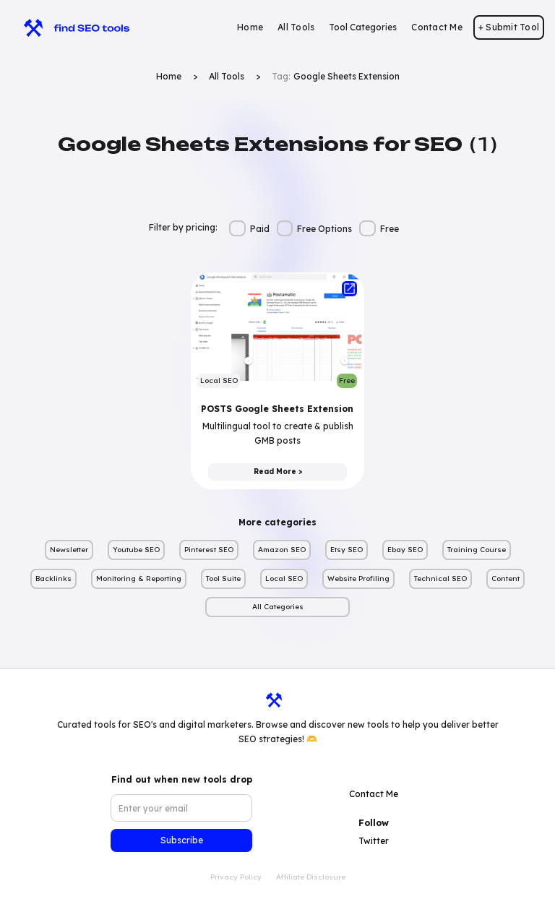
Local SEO (284, 578)
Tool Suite (223, 578)
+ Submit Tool (508, 27)
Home (250, 27)
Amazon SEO (282, 549)
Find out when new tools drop (181, 779)
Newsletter (69, 549)
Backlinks (53, 578)
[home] (69, 27)
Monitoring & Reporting (138, 578)
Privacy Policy (236, 877)
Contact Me (436, 27)
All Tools (296, 27)
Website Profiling (358, 578)
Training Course (476, 549)
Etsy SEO (346, 549)
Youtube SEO (136, 549)
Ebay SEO (405, 549)
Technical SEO (440, 578)
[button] (363, 27)
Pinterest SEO (208, 549)
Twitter (373, 840)
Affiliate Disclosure (310, 877)
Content (505, 578)
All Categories (278, 606)
